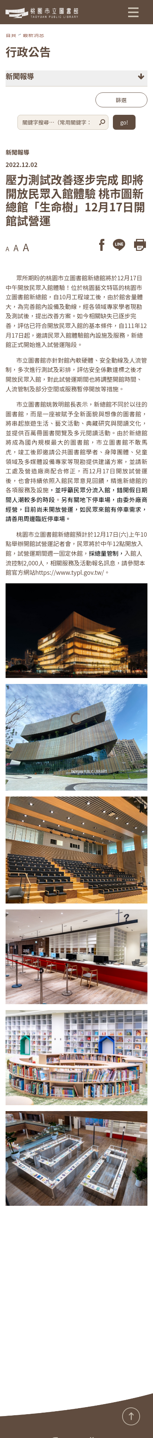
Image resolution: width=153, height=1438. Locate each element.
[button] (133, 12)
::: (2, 1421)
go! (124, 122)
